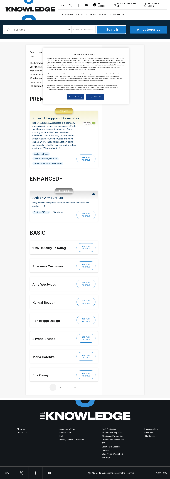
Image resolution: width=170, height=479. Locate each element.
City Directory (150, 436)
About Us (81, 14)
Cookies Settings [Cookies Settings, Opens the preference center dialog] (76, 97)
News (93, 14)
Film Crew (148, 432)
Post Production (109, 429)
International (117, 14)
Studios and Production (112, 436)
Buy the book (65, 432)
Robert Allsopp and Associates (55, 118)
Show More (58, 212)
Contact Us (22, 432)
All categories (149, 29)
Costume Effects (41, 154)
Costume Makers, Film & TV (45, 159)
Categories (66, 14)
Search (112, 29)
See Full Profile (86, 158)
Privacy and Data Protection (72, 439)
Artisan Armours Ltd (47, 198)
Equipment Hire (151, 429)
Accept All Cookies (95, 97)
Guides (102, 14)
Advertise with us (67, 429)
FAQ (61, 436)
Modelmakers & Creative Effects (48, 163)
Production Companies (112, 432)
